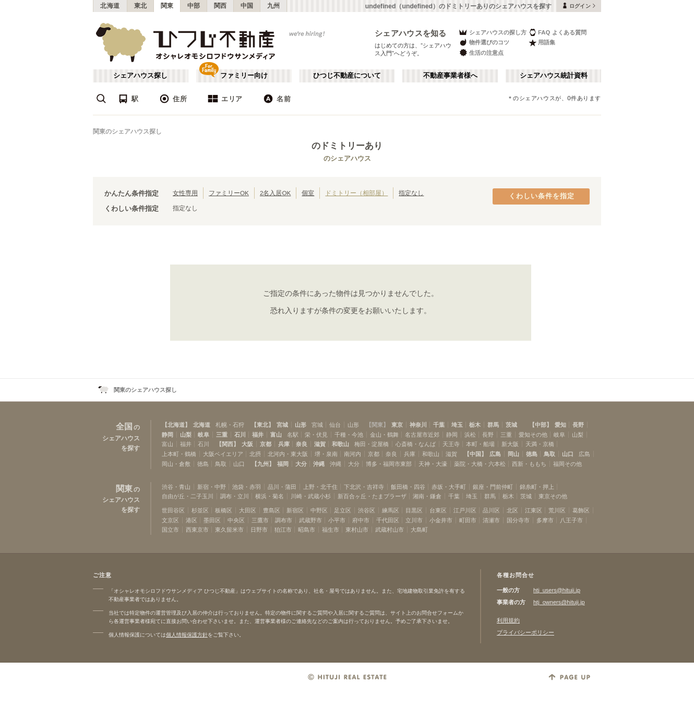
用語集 (542, 42)
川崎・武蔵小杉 (311, 496)
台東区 (438, 510)
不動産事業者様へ (450, 75)
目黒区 (414, 510)
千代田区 (387, 520)
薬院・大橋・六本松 (480, 464)
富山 (276, 435)
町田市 (467, 520)
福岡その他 (567, 464)
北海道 (110, 5)
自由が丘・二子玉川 (187, 496)
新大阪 (510, 444)
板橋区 (223, 510)
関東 (167, 5)
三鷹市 (260, 520)
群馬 (493, 425)
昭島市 (306, 529)
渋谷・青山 (176, 487)
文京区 (170, 520)
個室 (308, 192)
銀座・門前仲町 (493, 487)
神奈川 (418, 425)
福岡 (283, 464)
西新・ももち (529, 464)
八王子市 (571, 520)
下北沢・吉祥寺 (364, 487)
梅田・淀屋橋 (371, 444)
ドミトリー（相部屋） (356, 192)
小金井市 (440, 520)
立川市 (414, 520)
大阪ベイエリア (223, 454)
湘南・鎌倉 (427, 496)
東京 (397, 425)
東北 (140, 5)
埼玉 (457, 425)
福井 (258, 435)
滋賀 (320, 444)
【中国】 (475, 454)
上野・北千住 (320, 487)
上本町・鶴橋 (179, 454)
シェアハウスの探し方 (492, 32)
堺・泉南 (326, 454)
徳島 (531, 454)
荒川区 (557, 510)
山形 (300, 425)
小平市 (336, 520)
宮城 (282, 425)
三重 (222, 435)
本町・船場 (480, 444)
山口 (567, 454)
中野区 (319, 510)
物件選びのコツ (483, 42)
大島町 (419, 529)
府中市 (360, 520)
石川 (240, 435)
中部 (193, 5)
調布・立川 (234, 496)
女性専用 (185, 192)
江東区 (533, 510)
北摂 (255, 454)
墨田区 (212, 520)
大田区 (247, 510)
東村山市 (356, 529)
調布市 (283, 520)
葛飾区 (581, 510)
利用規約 (508, 620)
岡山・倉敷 (176, 464)
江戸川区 (464, 510)
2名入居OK (275, 192)
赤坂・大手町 (449, 487)
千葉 (439, 425)
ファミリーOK (229, 192)
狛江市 (283, 529)
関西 (220, 5)
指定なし (411, 192)
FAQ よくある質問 (558, 32)
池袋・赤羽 (246, 487)
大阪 (247, 444)
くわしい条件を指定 (542, 196)
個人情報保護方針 (187, 635)
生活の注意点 (481, 52)
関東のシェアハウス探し (127, 131)
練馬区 (390, 510)
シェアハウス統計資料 (554, 75)
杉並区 (200, 510)
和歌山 (340, 444)
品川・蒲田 (282, 487)
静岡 (167, 435)
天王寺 (451, 444)
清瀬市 (491, 520)
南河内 (352, 454)
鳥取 (549, 454)
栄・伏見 (316, 435)
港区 (191, 520)
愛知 (560, 425)
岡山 (513, 454)
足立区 (342, 510)
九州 (273, 5)
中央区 (236, 520)
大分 (301, 464)
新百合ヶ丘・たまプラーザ (372, 496)
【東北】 (262, 425)
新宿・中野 (211, 487)
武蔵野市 (310, 520)
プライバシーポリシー (525, 632)
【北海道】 (176, 425)
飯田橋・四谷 (408, 487)
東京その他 (553, 496)
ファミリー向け (244, 75)
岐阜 (203, 435)
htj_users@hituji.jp (556, 590)
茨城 (511, 425)
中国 (247, 5)
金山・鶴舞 (384, 435)
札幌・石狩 (230, 425)
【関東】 (377, 425)
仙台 (335, 425)
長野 (578, 425)
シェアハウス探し (140, 75)
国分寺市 (518, 520)
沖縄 (319, 464)
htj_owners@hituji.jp (559, 602)
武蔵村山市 (389, 529)
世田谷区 (173, 510)
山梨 (186, 435)
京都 (265, 444)
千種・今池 (348, 435)
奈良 (301, 444)
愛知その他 (533, 435)
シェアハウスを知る (411, 33)
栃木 (475, 425)
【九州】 (263, 464)
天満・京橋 (539, 444)
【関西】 (227, 444)
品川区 (491, 510)
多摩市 (545, 520)
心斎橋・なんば (416, 444)
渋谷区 (366, 510)
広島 (495, 454)
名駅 (292, 435)
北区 (512, 510)
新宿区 (295, 510)
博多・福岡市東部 (389, 464)
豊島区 (271, 510)
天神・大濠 (432, 464)
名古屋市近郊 (422, 435)
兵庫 (284, 444)
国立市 (170, 529)
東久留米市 (229, 529)
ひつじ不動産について (347, 75)
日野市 (259, 529)
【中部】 (540, 425)
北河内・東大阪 (288, 454)
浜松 (470, 435)
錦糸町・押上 (537, 487)
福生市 (330, 529)
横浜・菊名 (269, 496)
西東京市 (197, 529)
